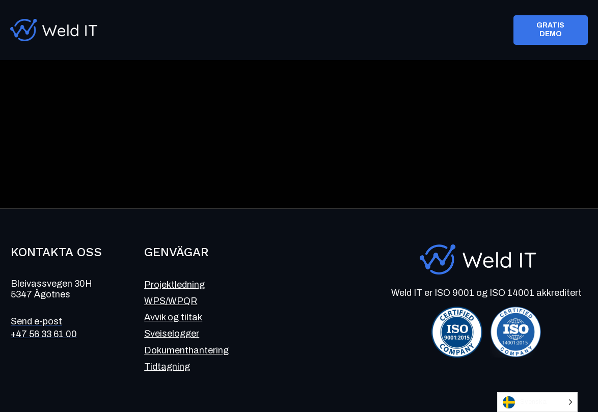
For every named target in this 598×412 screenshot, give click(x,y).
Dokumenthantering (186, 350)
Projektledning (174, 285)
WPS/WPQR (170, 301)
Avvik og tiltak (173, 317)
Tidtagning (167, 367)
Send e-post (36, 321)
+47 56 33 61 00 (44, 334)
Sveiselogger (171, 333)
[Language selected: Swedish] (537, 402)
